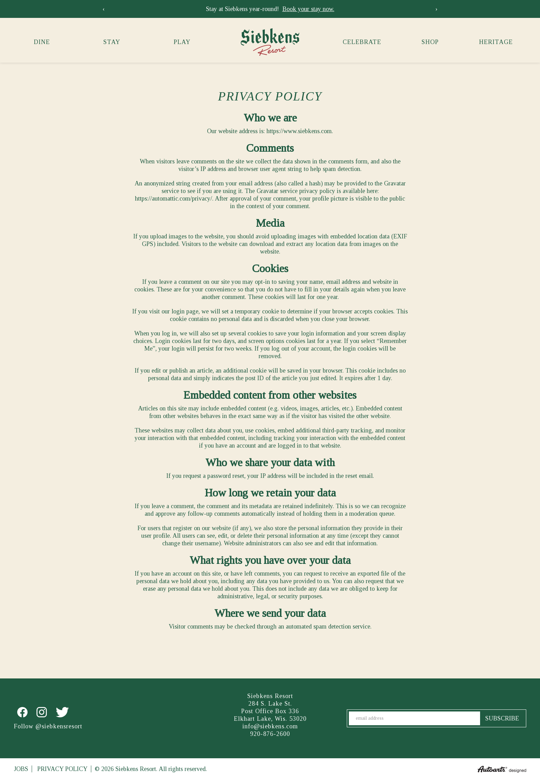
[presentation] (104, 9)
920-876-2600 (270, 733)
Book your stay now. (308, 9)
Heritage (496, 42)
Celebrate (362, 42)
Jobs (21, 768)
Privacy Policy (62, 768)
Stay (111, 42)
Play (182, 42)
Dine (42, 42)
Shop (430, 42)
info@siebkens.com (270, 726)
